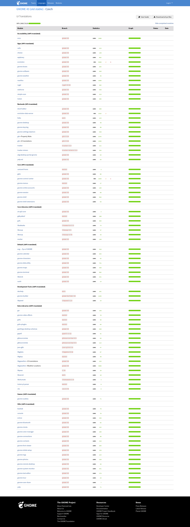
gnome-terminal (23, 272)
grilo (19, 320)
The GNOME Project (66, 502)
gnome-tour (21, 478)
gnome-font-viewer (24, 445)
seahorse (20, 90)
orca (19, 38)
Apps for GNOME (102, 514)
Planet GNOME (141, 511)
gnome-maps (22, 267)
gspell (19, 333)
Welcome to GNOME (64, 511)
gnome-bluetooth (23, 422)
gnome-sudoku (22, 399)
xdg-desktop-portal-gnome (27, 155)
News (138, 502)
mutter (20, 239)
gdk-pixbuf (21, 216)
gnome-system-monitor (26, 468)
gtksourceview (22, 338)
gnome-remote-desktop (26, 464)
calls (19, 48)
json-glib (20, 347)
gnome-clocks (22, 427)
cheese (19, 53)
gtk (18, 136)
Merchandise (61, 516)
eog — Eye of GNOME (24, 249)
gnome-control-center (25, 178)
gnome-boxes (22, 66)
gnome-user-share (24, 482)
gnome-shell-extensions (26, 202)
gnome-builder (22, 296)
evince (19, 418)
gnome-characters (24, 258)
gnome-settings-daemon (26, 132)
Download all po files (162, 17)
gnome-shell (22, 197)
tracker (20, 146)
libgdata (20, 352)
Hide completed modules (164, 23)
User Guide (144, 17)
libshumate (21, 379)
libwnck (20, 277)
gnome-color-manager (25, 432)
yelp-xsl (20, 159)
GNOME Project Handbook (105, 511)
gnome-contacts (23, 441)
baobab (20, 409)
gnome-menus (22, 183)
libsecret (20, 375)
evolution (20, 62)
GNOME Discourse (102, 516)
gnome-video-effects (24, 315)
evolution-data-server (25, 113)
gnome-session (22, 192)
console (20, 413)
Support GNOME (63, 514)
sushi (19, 281)
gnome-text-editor (24, 473)
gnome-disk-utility (24, 263)
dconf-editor (21, 109)
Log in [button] (168, 3)
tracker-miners (22, 150)
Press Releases (141, 506)
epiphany (20, 57)
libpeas (20, 370)
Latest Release (141, 508)
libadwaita (21, 225)
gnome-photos (22, 459)
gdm (19, 174)
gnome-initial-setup (24, 450)
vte (18, 389)
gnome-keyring (22, 127)
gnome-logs (21, 455)
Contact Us (61, 519)
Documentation (102, 508)
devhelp (20, 291)
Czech (49, 9)
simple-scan (21, 94)
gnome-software (23, 71)
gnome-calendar (23, 254)
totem (19, 99)
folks (19, 118)
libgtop (20, 356)
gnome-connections (24, 436)
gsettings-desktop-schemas (27, 329)
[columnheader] (38, 28)
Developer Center (102, 506)
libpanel (20, 300)
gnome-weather (23, 76)
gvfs (18, 221)
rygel (19, 85)
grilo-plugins (22, 324)
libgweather (21, 361)
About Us (60, 508)
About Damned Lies (64, 506)
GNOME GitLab (101, 519)
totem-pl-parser (23, 384)
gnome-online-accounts (26, 188)
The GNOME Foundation (66, 521)
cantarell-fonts (22, 169)
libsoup (20, 230)
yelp (19, 487)
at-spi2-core (21, 211)
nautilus (20, 80)
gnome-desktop (23, 122)
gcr (18, 310)
